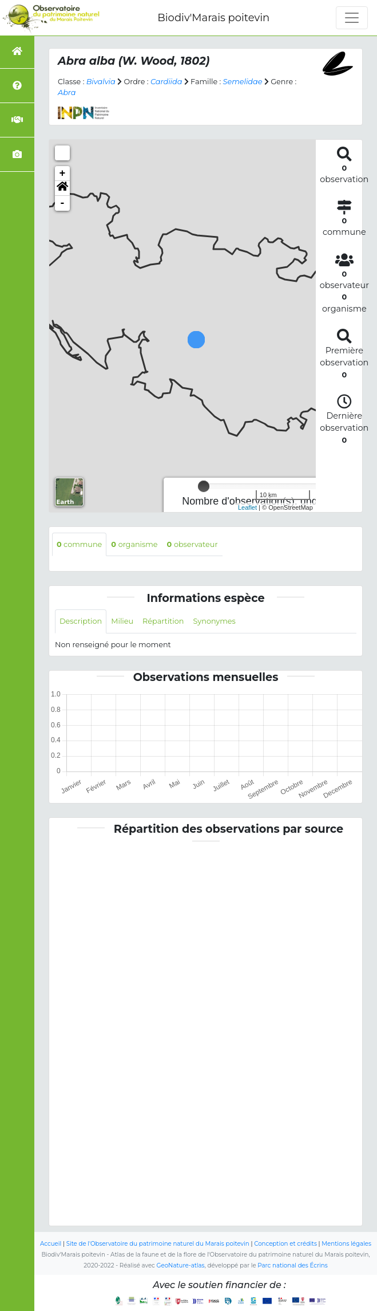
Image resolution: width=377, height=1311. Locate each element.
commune (79, 544)
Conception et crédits (285, 1243)
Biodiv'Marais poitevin (213, 17)
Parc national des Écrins (292, 1265)
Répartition (163, 621)
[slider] (203, 486)
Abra (67, 92)
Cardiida (166, 81)
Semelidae (243, 81)
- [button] (62, 203)
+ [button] (62, 173)
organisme (134, 544)
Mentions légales (346, 1243)
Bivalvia (101, 81)
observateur (192, 544)
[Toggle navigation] (352, 17)
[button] (62, 188)
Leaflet (247, 507)
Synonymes (214, 621)
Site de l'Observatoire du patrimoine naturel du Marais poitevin (157, 1243)
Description (80, 621)
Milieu (122, 621)
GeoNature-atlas (181, 1265)
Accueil (50, 1243)
